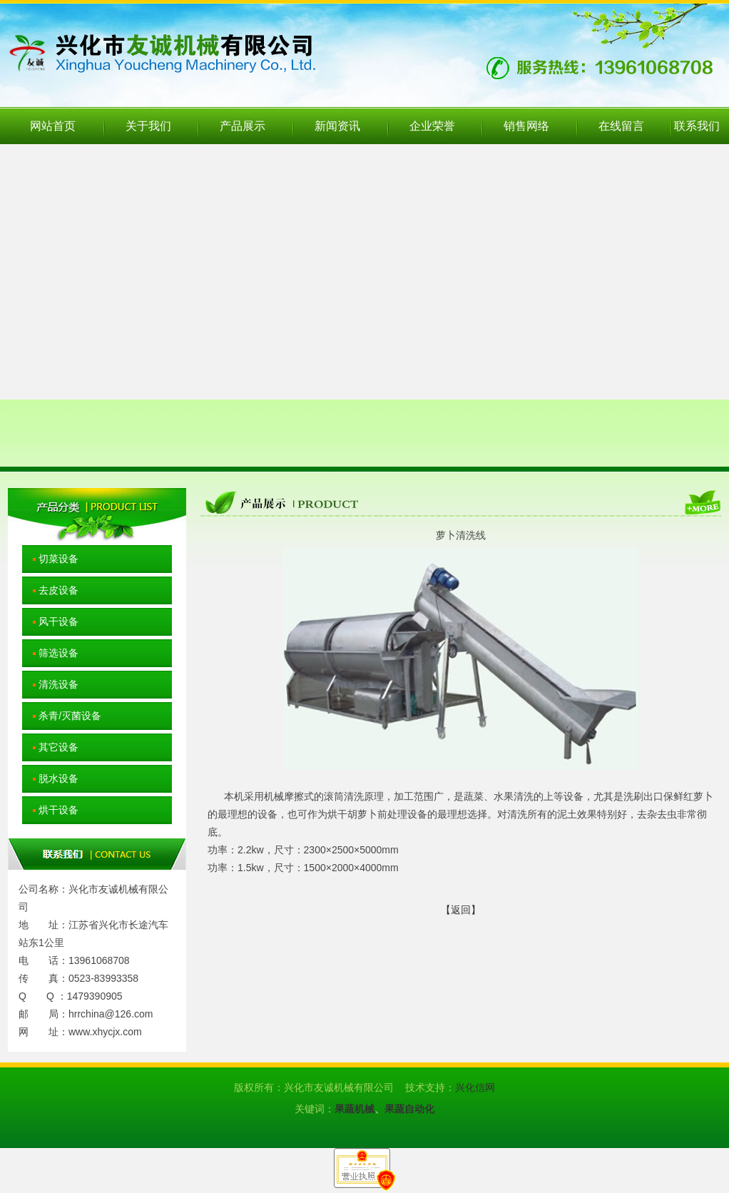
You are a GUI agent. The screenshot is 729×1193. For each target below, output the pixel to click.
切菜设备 (50, 558)
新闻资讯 (337, 126)
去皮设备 (50, 590)
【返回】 (461, 909)
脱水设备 (50, 778)
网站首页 (53, 126)
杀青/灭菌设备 (61, 715)
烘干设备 (50, 810)
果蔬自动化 (409, 1109)
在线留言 (621, 126)
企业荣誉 (432, 126)
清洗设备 (50, 684)
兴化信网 (475, 1087)
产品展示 (242, 126)
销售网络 (526, 126)
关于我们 (148, 126)
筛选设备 (50, 653)
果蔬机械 (354, 1109)
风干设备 (50, 621)
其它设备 (50, 747)
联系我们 (697, 126)
